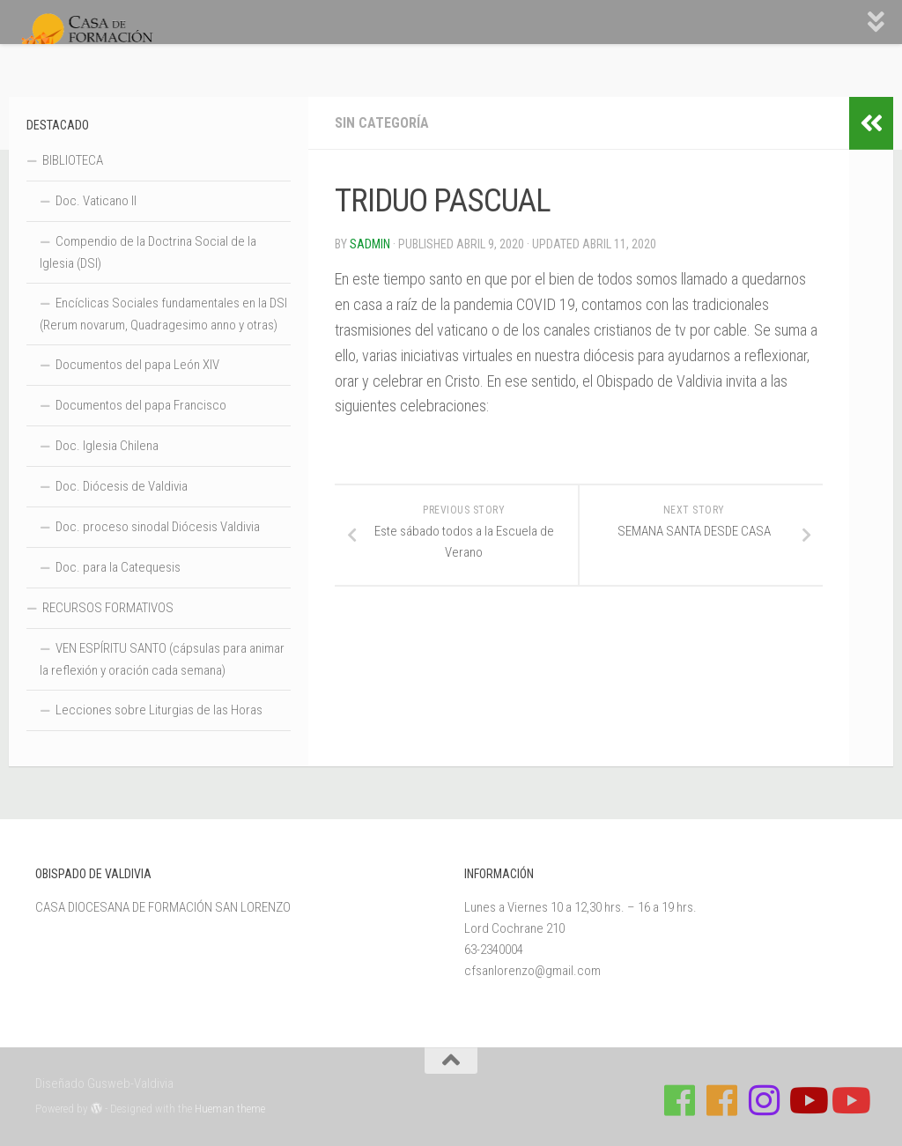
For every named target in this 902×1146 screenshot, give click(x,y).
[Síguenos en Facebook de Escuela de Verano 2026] (722, 1100)
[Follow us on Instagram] (764, 1100)
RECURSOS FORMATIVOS (108, 608)
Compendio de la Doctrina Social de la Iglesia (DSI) (148, 252)
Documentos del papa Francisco (140, 405)
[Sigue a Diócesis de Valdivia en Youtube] (849, 1100)
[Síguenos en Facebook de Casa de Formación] (680, 1100)
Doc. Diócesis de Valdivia (121, 486)
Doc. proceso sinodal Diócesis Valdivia (157, 527)
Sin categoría (382, 123)
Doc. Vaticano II (96, 201)
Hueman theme (230, 1108)
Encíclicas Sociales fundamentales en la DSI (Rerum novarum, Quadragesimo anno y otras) (163, 314)
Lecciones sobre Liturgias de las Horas (158, 710)
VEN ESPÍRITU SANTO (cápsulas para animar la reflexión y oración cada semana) (162, 659)
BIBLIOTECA (72, 160)
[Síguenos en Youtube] (806, 1100)
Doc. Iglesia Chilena (107, 446)
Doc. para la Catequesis (118, 567)
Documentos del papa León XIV (137, 365)
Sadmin (370, 244)
